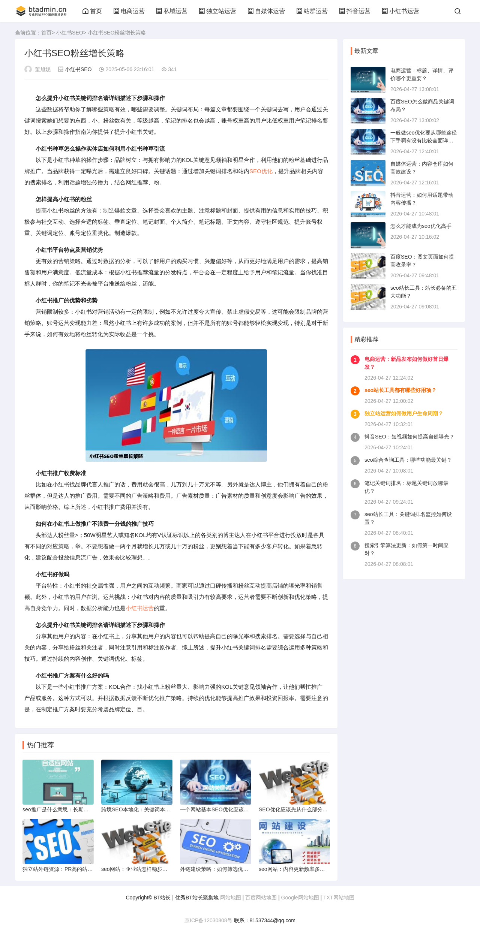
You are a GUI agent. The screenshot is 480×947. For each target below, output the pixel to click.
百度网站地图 (261, 898)
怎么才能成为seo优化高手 (421, 226)
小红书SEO (69, 33)
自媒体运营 (266, 11)
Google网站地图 (300, 898)
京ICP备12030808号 (208, 920)
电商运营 (129, 11)
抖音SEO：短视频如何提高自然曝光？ (409, 437)
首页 (92, 11)
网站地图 (230, 898)
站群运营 (312, 11)
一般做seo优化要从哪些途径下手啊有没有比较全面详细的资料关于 (423, 140)
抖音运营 (354, 11)
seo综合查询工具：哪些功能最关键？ (408, 460)
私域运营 (172, 11)
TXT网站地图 (338, 898)
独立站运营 (217, 11)
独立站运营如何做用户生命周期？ (403, 413)
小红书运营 (400, 11)
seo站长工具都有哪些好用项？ (400, 390)
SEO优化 (261, 171)
